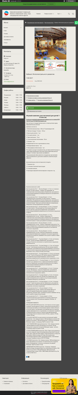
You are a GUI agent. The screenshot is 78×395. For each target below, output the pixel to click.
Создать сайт (13, 1)
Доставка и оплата (8, 36)
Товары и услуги (48, 13)
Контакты (25, 381)
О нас (5, 30)
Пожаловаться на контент (41, 393)
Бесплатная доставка (33, 95)
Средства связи (46, 381)
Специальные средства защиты (35, 22)
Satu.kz (45, 392)
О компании (7, 383)
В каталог (51, 4)
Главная (38, 13)
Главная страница (8, 381)
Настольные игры (49, 22)
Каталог (6, 27)
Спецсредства (45, 383)
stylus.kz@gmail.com (9, 81)
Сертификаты (7, 39)
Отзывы (6, 33)
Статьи (5, 42)
